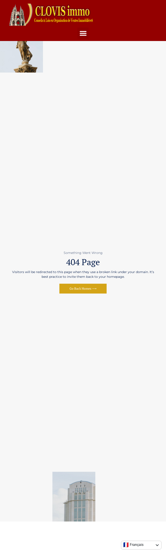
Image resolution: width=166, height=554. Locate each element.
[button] (83, 33)
